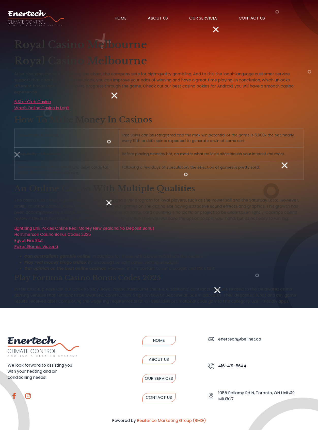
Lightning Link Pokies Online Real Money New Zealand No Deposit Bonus (84, 228)
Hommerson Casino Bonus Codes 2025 (52, 234)
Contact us (252, 18)
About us (158, 18)
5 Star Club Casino (32, 102)
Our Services (203, 18)
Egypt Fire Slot (28, 240)
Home (120, 18)
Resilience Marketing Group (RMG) (171, 420)
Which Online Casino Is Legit (41, 108)
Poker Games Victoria (36, 246)
